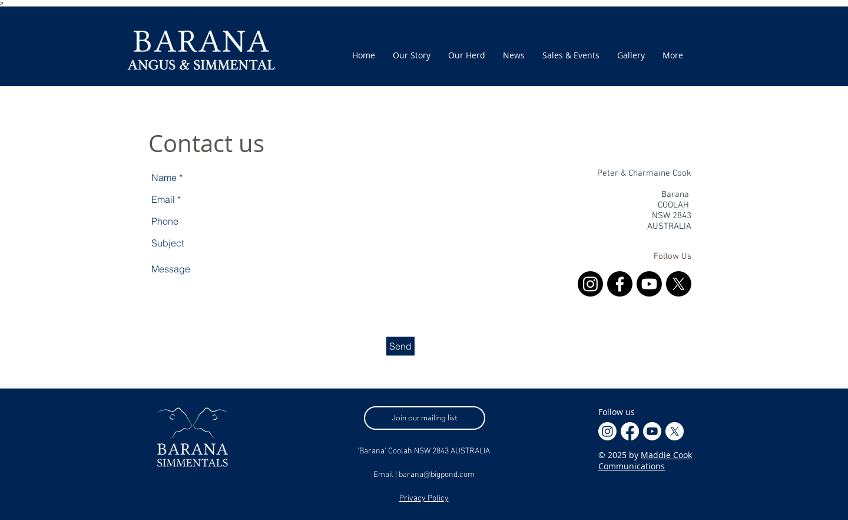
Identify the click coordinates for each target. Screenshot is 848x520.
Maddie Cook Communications (645, 460)
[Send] (400, 346)
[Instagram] (590, 284)
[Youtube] (649, 284)
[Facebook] (619, 284)
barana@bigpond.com (437, 475)
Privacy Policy (424, 498)
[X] (678, 284)
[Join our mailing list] (424, 418)
